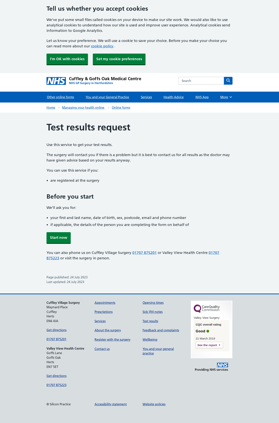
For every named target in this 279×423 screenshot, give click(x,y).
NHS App (202, 97)
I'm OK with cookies (67, 59)
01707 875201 (144, 252)
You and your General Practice (107, 97)
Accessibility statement (111, 404)
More (226, 97)
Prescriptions (104, 312)
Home (50, 107)
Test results (150, 321)
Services (146, 97)
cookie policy (102, 46)
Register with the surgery (112, 339)
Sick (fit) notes (153, 312)
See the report (207, 345)
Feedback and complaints (161, 330)
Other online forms (60, 97)
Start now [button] (58, 237)
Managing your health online (83, 107)
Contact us (102, 349)
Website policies (154, 404)
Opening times (153, 303)
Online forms (121, 107)
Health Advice (174, 97)
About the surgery (108, 330)
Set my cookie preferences (119, 59)
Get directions (56, 330)
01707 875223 (56, 385)
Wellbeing (150, 339)
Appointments (105, 303)
